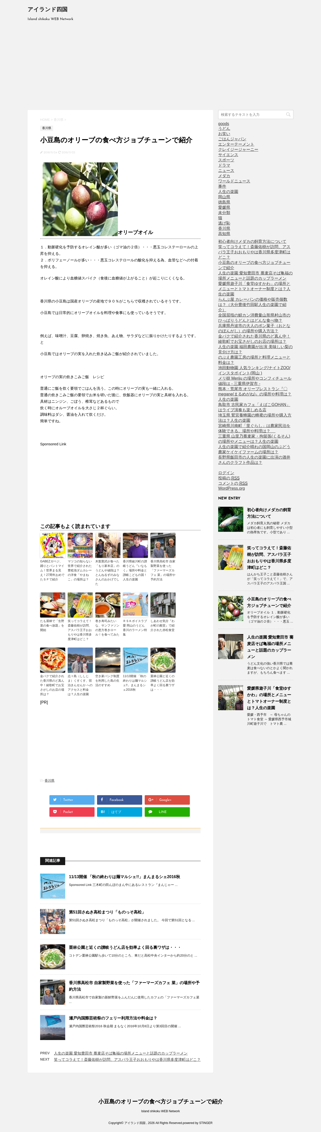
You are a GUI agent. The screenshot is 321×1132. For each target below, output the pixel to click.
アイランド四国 (47, 10)
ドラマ (224, 165)
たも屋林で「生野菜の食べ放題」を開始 (52, 625)
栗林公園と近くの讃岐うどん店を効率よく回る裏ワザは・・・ (162, 682)
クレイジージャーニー (238, 149)
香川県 (49, 780)
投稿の (228, 478)
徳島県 (224, 202)
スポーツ (226, 160)
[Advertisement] (160, 65)
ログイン (226, 473)
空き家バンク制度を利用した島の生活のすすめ (107, 680)
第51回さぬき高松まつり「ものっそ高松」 (107, 912)
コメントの (233, 483)
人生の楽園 (228, 191)
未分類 (224, 213)
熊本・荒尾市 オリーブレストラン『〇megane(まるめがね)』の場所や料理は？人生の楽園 (254, 394)
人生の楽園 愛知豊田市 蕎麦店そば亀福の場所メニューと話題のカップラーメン (121, 1053)
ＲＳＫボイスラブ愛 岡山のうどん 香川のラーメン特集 (135, 627)
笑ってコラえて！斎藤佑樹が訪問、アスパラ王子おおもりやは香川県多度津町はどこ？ (80, 630)
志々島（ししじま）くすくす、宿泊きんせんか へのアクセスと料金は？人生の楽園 (80, 685)
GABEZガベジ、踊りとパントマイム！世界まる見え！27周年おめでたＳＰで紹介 (52, 570)
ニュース (226, 170)
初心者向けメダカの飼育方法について (252, 241)
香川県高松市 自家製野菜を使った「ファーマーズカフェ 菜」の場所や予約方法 (162, 570)
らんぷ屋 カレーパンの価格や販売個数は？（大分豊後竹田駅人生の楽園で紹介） (252, 304)
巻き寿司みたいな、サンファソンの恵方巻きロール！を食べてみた (107, 627)
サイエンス (228, 155)
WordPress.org (231, 488)
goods (223, 124)
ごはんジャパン (232, 139)
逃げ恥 (224, 223)
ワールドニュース (234, 181)
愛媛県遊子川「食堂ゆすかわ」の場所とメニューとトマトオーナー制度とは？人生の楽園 (254, 288)
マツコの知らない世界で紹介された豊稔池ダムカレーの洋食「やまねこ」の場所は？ (80, 570)
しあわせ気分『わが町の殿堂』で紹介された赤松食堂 (162, 625)
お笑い (224, 134)
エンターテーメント (236, 144)
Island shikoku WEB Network (160, 1111)
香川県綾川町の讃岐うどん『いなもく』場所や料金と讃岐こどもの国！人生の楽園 (135, 570)
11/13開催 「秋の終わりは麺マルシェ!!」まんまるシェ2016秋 (135, 682)
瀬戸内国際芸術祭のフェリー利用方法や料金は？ (113, 1018)
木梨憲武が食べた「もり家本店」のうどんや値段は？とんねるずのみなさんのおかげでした (107, 573)
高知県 (224, 234)
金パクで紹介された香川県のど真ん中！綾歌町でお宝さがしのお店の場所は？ (52, 685)
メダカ (224, 176)
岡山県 (224, 197)
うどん (224, 128)
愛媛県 (224, 207)
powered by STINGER (198, 1123)
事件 (222, 186)
